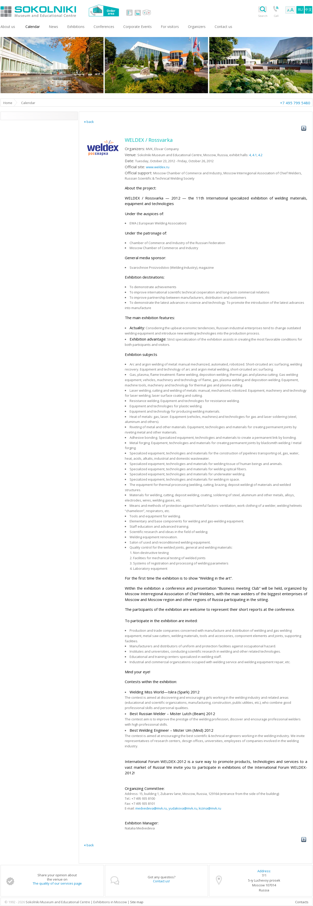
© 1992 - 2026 (15, 902)
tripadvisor (146, 12)
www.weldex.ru (157, 167)
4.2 (260, 155)
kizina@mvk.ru (210, 808)
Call (276, 16)
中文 (308, 9)
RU (300, 9)
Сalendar (32, 26)
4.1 (254, 155)
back (90, 121)
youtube (137, 12)
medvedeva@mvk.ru (151, 808)
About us (8, 26)
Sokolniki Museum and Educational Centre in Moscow (59, 10)
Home (7, 102)
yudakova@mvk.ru (183, 808)
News (53, 26)
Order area (104, 10)
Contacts (301, 902)
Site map (136, 902)
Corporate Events (137, 26)
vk (129, 12)
